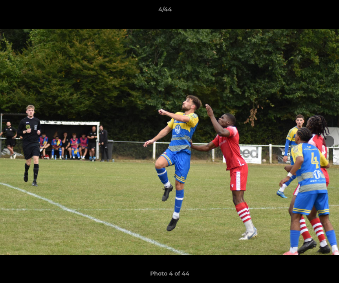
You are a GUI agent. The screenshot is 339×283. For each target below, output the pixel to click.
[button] (306, 11)
